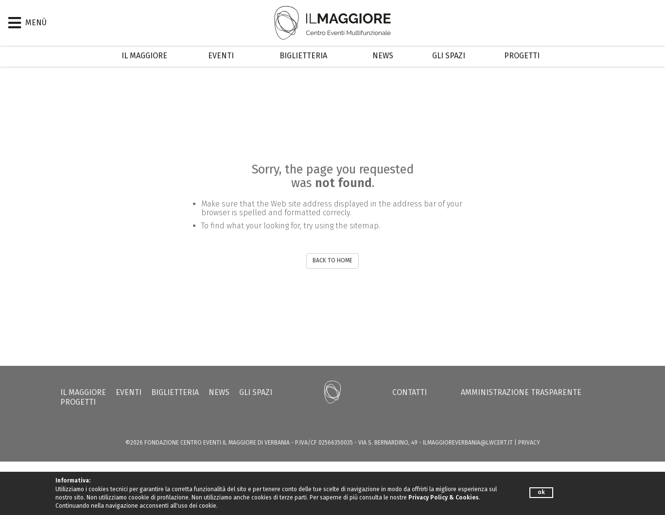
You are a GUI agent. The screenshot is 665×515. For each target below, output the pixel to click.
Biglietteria (303, 55)
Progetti (522, 55)
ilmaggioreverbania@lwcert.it (468, 442)
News (382, 55)
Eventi (221, 55)
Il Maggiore (144, 55)
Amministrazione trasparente (521, 392)
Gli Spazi (448, 55)
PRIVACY (529, 442)
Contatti (409, 392)
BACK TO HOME (332, 260)
